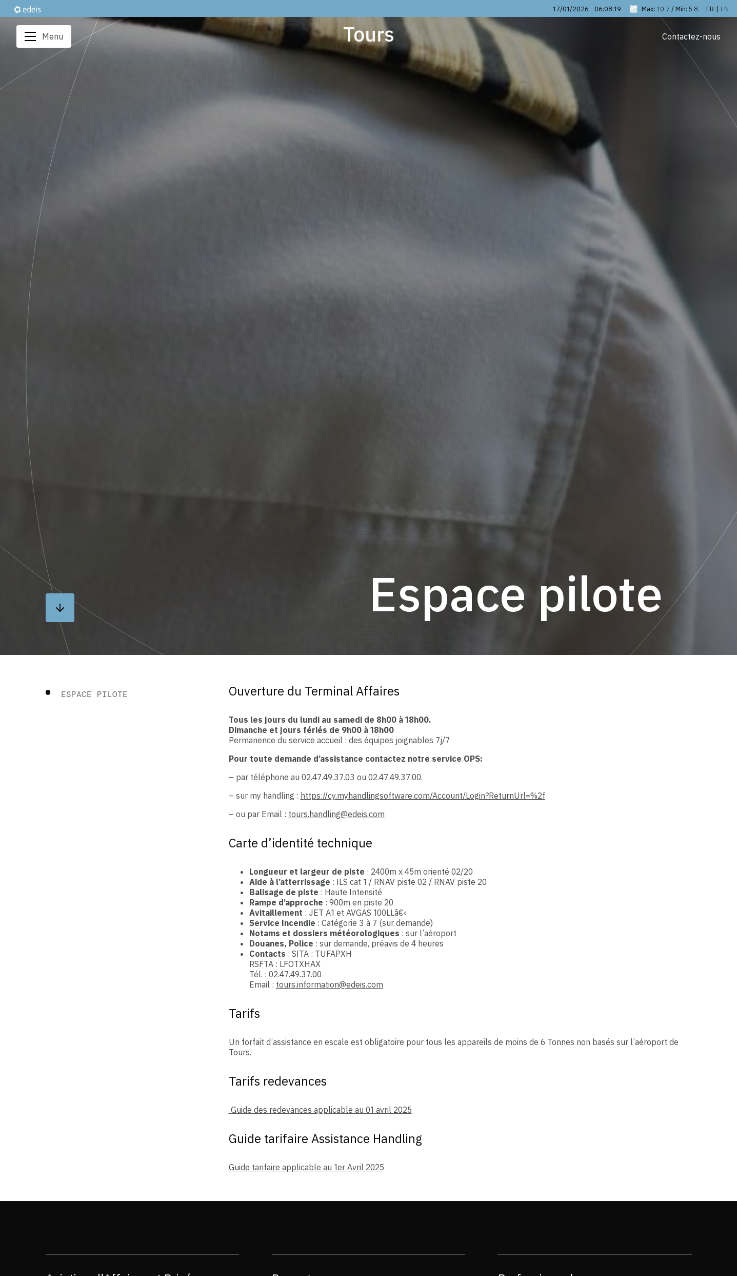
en (725, 9)
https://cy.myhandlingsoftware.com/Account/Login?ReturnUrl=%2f (423, 795)
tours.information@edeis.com (329, 984)
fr (710, 9)
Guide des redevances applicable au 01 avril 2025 (320, 1110)
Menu (44, 36)
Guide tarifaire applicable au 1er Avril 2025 (306, 1167)
